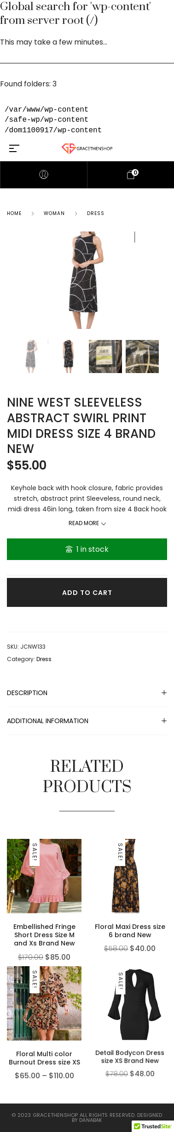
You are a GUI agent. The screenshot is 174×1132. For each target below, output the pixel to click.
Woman (54, 213)
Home (14, 213)
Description (27, 692)
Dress (95, 213)
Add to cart (87, 592)
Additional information (47, 720)
